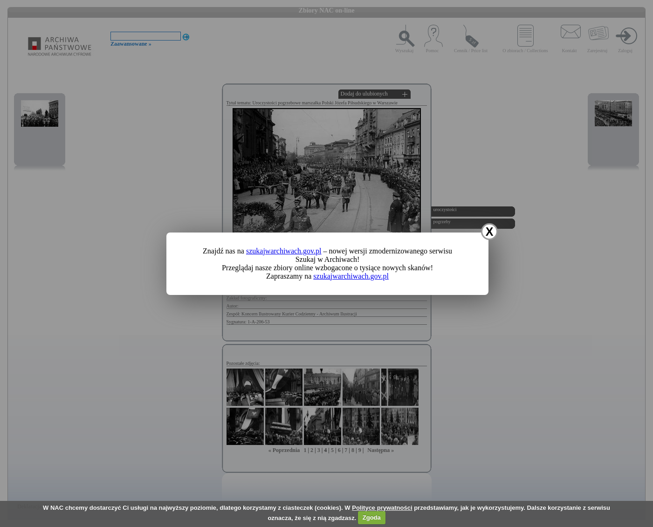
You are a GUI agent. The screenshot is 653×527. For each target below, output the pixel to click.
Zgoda (372, 517)
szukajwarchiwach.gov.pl (284, 251)
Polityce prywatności (382, 507)
